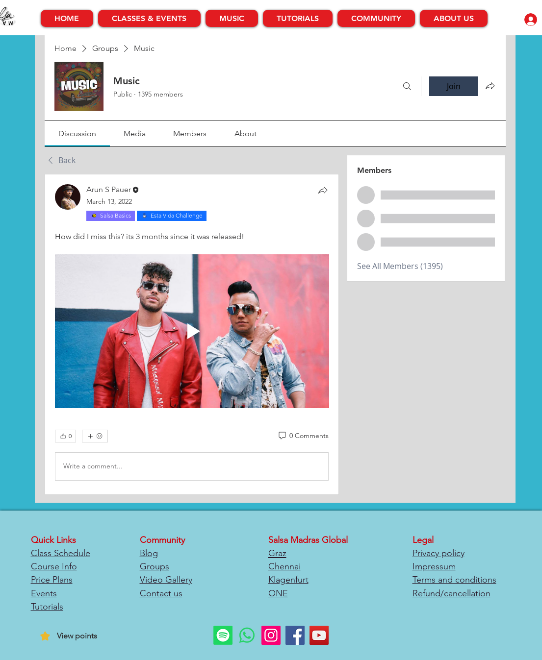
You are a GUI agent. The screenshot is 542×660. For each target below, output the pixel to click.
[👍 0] (65, 436)
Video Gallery (166, 579)
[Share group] (490, 86)
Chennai (284, 566)
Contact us (161, 593)
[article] (192, 334)
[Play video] (192, 331)
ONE (278, 593)
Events (44, 593)
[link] (77, 133)
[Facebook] (295, 635)
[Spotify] (222, 635)
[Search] (407, 86)
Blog (149, 553)
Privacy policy (439, 553)
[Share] (323, 190)
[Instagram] (271, 635)
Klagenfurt (288, 579)
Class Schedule (60, 553)
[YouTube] (319, 635)
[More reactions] (95, 436)
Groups (154, 566)
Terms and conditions (454, 579)
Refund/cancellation (451, 593)
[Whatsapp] (247, 635)
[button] (149, 18)
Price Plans (52, 579)
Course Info (54, 566)
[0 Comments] (303, 436)
